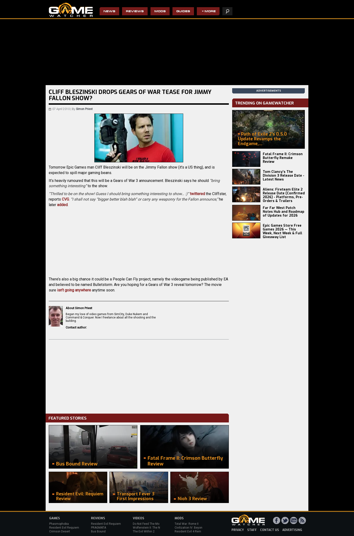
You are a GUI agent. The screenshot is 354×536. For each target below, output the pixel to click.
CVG (65, 199)
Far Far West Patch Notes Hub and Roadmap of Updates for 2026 (283, 212)
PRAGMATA (98, 527)
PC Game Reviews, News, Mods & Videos (71, 10)
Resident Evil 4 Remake (190, 531)
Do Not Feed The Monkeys (150, 523)
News (109, 11)
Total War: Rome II (186, 523)
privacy (237, 530)
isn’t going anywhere (74, 290)
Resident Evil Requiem (64, 527)
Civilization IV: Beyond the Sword (196, 527)
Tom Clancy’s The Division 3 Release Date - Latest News (283, 176)
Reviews (135, 11)
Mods (160, 11)
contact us (269, 530)
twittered (197, 193)
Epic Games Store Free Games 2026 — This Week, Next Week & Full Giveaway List (282, 231)
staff (252, 530)
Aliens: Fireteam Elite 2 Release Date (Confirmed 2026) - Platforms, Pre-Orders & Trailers (284, 195)
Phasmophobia (59, 523)
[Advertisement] (139, 375)
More (210, 11)
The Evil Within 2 (144, 531)
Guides (183, 11)
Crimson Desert (59, 531)
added (62, 204)
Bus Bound (98, 531)
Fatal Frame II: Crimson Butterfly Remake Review (283, 158)
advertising (292, 530)
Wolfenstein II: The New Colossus (155, 527)
